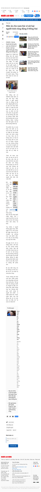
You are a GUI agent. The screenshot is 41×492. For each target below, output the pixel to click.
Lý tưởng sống (3, 11)
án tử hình (11, 422)
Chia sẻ (16, 36)
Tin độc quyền (16, 11)
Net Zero (23, 19)
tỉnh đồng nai (10, 425)
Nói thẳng (10, 11)
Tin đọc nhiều (23, 34)
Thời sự (5, 19)
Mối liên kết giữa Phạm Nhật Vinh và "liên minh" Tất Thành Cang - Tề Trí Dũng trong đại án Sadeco (34, 54)
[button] (3, 42)
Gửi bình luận (13, 445)
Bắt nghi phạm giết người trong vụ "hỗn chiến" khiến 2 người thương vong (12, 407)
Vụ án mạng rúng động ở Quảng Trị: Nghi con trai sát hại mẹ (33, 62)
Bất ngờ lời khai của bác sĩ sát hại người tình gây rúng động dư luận (15, 197)
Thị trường (23, 11)
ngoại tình (9, 430)
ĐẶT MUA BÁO (26, 8)
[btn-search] (19, 16)
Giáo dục (36, 19)
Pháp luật (8, 23)
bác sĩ (14, 430)
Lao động (14, 19)
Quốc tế (9, 19)
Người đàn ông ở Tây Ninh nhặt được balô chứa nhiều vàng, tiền (33, 69)
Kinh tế (27, 19)
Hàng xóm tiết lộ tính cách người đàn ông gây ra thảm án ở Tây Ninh (33, 39)
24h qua (27, 11)
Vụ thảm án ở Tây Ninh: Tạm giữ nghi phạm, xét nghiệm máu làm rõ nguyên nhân (33, 46)
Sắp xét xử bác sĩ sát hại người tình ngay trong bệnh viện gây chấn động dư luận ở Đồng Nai (13, 395)
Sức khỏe (31, 19)
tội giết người (10, 427)
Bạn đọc (18, 19)
